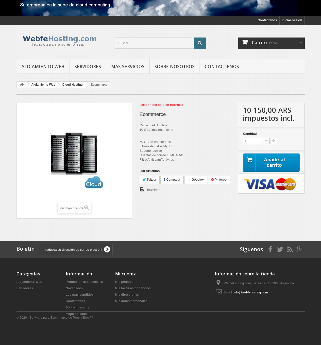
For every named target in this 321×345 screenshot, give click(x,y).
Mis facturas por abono (132, 288)
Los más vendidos (80, 294)
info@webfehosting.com (251, 292)
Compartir (172, 179)
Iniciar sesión (292, 20)
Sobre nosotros (174, 66)
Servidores (87, 66)
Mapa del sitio (76, 314)
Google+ (196, 179)
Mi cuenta (126, 274)
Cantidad (250, 133)
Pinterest (219, 179)
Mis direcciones (127, 294)
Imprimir (153, 190)
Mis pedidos (124, 282)
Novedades (74, 288)
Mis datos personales (131, 301)
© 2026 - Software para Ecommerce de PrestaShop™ (55, 331)
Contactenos (222, 66)
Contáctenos (267, 20)
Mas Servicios (127, 66)
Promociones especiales (84, 282)
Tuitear (149, 179)
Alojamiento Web (42, 66)
